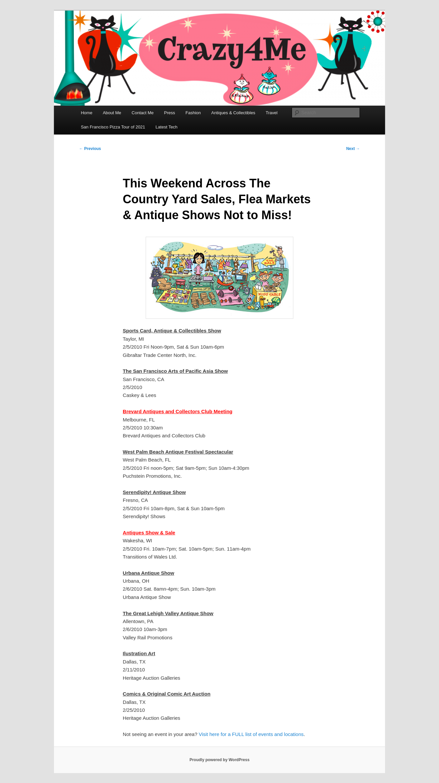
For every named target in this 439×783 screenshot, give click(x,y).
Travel (271, 112)
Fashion (193, 112)
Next (353, 148)
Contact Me (143, 112)
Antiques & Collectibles (233, 112)
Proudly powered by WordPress (219, 760)
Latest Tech (166, 126)
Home (86, 112)
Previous (90, 148)
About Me (112, 112)
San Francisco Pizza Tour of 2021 (113, 126)
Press (169, 112)
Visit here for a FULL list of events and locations (251, 734)
